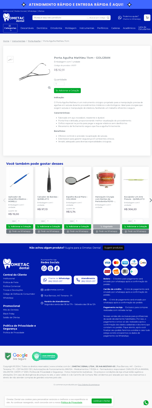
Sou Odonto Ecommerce (89, 385)
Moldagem (70, 28)
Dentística (42, 28)
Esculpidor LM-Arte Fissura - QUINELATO (134, 198)
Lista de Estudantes (144, 28)
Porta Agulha (34, 41)
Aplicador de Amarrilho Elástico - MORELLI (17, 199)
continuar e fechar (101, 401)
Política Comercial (11, 286)
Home (6, 41)
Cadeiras (115, 28)
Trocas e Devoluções (13, 290)
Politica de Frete (10, 282)
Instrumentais (87, 28)
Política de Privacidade (13, 332)
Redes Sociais (20, 11)
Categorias (10, 28)
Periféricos (102, 28)
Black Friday (8, 314)
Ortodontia (56, 28)
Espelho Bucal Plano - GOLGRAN (77, 198)
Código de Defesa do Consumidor (19, 294)
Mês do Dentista (10, 310)
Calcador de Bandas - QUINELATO (48, 198)
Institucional (8, 11)
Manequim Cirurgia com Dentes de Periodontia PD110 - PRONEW (104, 199)
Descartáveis (27, 28)
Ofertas (41, 11)
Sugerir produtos (113, 248)
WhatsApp (32, 11)
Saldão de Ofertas (11, 317)
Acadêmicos (129, 28)
